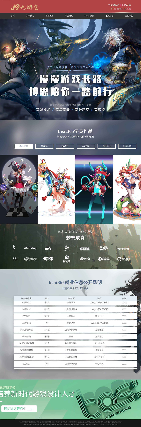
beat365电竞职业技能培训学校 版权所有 (33, 422)
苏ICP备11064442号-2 (53, 422)
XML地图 (108, 424)
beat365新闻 (89, 16)
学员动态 (69, 16)
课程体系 (49, 16)
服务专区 (129, 16)
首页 (13, 16)
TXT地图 (101, 424)
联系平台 (109, 16)
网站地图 (114, 424)
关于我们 (30, 16)
